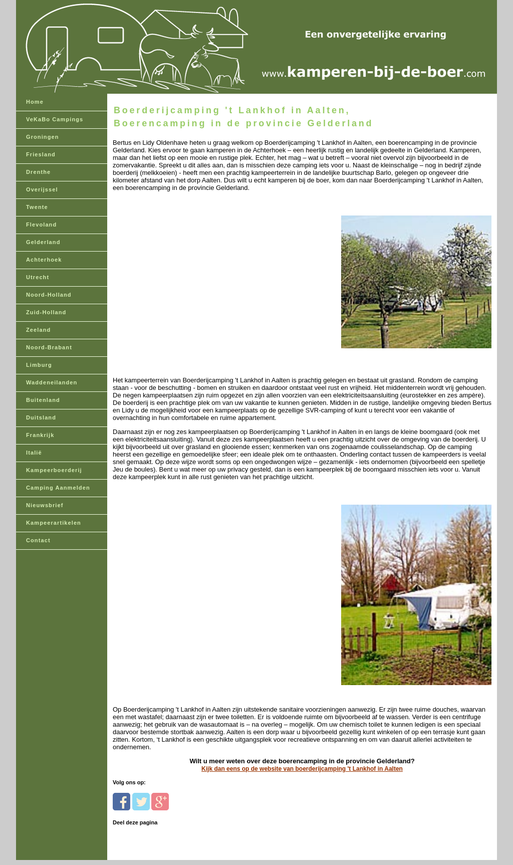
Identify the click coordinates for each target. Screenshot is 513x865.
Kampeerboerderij (54, 470)
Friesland (41, 154)
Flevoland (41, 225)
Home (35, 102)
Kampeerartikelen (53, 523)
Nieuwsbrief (44, 505)
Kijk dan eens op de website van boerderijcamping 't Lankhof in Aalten (302, 768)
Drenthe (38, 172)
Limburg (39, 365)
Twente (37, 207)
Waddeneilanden (51, 382)
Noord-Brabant (49, 347)
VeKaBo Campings (54, 119)
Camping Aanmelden (58, 488)
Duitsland (41, 417)
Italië (34, 453)
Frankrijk (40, 435)
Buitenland (43, 400)
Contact (38, 540)
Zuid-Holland (46, 312)
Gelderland (43, 242)
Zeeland (38, 330)
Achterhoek (44, 260)
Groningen (42, 137)
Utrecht (37, 277)
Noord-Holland (49, 295)
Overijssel (42, 189)
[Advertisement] (181, 254)
